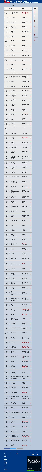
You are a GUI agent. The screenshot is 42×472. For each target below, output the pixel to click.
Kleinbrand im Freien (24, 445)
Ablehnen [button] (38, 470)
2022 (34, 15)
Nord (10, 451)
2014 (34, 25)
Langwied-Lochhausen (5, 458)
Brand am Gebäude (24, 314)
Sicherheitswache (24, 108)
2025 (34, 11)
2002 (34, 40)
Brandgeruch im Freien (25, 346)
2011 (34, 29)
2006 (34, 35)
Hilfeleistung (23, 355)
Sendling (5, 465)
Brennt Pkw (23, 263)
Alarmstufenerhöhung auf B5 (25, 187)
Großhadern (5, 456)
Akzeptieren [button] (30, 470)
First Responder (24, 357)
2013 (34, 26)
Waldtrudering (5, 469)
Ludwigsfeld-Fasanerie (5, 460)
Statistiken (38, 468)
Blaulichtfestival (18, 454)
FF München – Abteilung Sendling (18, 1)
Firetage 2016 (17, 453)
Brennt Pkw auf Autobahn (25, 113)
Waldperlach (5, 468)
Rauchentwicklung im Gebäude (25, 309)
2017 (34, 21)
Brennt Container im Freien (25, 12)
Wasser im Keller (24, 134)
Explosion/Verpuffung (24, 392)
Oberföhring (5, 462)
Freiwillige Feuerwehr (5, 451)
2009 (34, 31)
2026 (34, 10)
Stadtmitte (5, 467)
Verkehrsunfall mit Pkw (25, 137)
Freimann (5, 455)
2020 (34, 17)
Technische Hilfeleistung (25, 360)
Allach (4, 452)
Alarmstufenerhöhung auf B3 (25, 342)
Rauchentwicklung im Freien (25, 13)
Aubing (4, 453)
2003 (34, 39)
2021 (34, 16)
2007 (34, 34)
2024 (34, 12)
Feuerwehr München (18, 451)
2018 (34, 20)
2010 (34, 30)
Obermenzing (5, 463)
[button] (8, 2)
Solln (4, 466)
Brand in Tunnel (24, 243)
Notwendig (30, 468)
